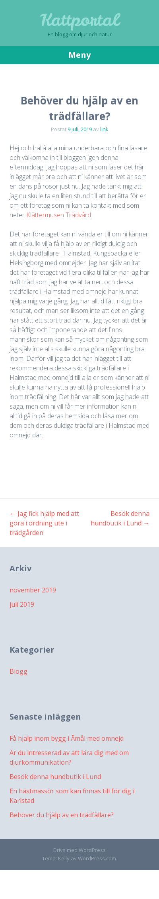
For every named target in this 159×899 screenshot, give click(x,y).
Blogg (18, 671)
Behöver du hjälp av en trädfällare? (62, 814)
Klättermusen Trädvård (58, 214)
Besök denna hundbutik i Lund (55, 776)
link (104, 129)
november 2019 (33, 590)
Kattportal (79, 20)
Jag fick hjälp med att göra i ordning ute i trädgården (44, 523)
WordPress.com (97, 858)
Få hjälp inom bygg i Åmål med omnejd (67, 738)
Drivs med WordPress (79, 850)
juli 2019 (22, 604)
